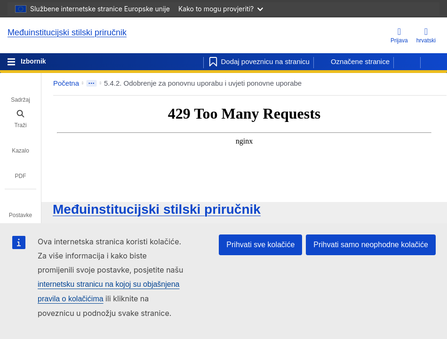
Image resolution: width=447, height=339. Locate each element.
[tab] (20, 93)
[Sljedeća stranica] (434, 61)
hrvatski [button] (426, 35)
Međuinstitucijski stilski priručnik (67, 32)
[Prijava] (399, 36)
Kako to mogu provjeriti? (220, 9)
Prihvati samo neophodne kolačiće (370, 245)
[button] (418, 83)
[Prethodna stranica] (407, 61)
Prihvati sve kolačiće (260, 245)
